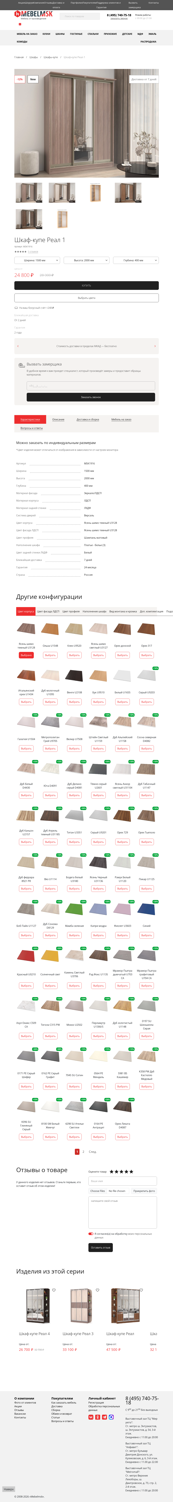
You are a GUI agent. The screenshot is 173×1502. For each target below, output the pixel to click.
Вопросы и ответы (62, 1422)
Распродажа (148, 41)
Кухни (46, 33)
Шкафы (60, 33)
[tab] (30, 420)
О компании (24, 1399)
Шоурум (29, 2)
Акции (21, 2)
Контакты (154, 2)
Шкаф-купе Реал (121, 1334)
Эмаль (152, 33)
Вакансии (20, 1414)
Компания (38, 2)
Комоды (22, 41)
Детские (127, 33)
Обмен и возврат (61, 1414)
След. (93, 1152)
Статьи (55, 1418)
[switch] (90, 1234)
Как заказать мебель (63, 1403)
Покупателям (89, 2)
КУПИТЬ (86, 287)
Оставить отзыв (100, 1248)
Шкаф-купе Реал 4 (34, 1334)
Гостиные (76, 33)
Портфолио (77, 2)
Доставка (57, 1407)
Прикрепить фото (144, 1191)
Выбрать (50, 655)
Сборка (55, 1410)
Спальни (93, 33)
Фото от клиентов (25, 1403)
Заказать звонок (119, 18)
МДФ (140, 33)
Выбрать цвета (86, 299)
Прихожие (110, 33)
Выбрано (26, 655)
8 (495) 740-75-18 (119, 15)
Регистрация (96, 1403)
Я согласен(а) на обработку (123, 1236)
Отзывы (48, 2)
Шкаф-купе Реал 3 (78, 1334)
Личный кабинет (102, 1399)
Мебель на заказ (27, 33)
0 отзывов (33, 253)
